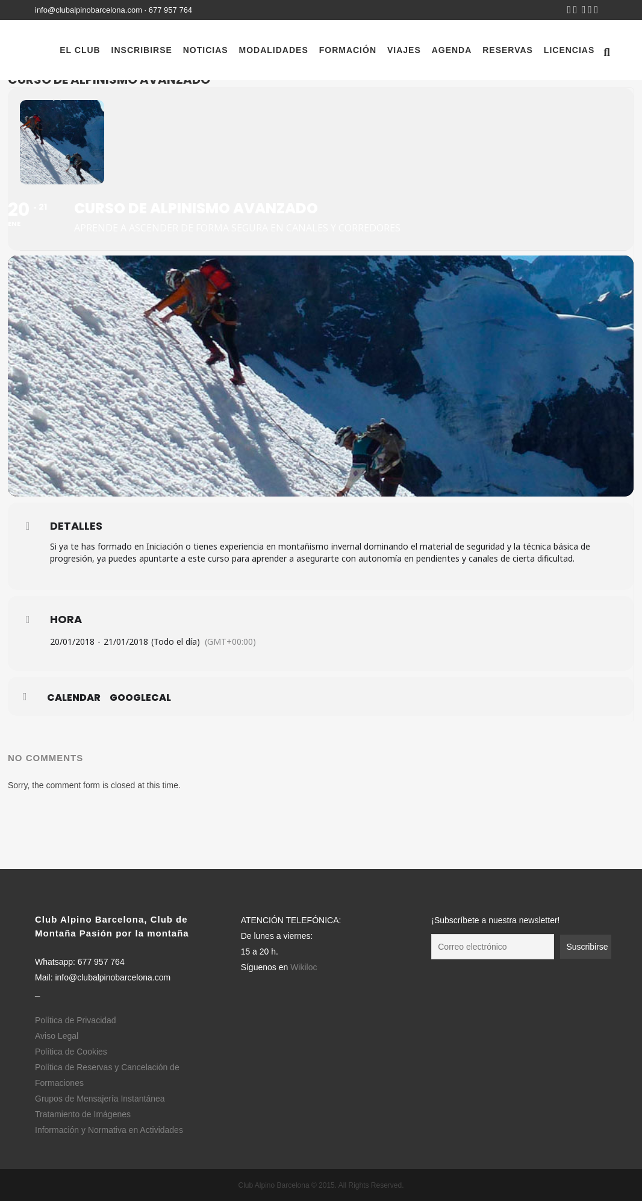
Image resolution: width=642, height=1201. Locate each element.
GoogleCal (140, 698)
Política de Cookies (71, 1051)
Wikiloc (303, 967)
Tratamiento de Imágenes (83, 1114)
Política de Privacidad (75, 1020)
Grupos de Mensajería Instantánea (100, 1098)
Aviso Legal (56, 1036)
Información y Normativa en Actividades (109, 1130)
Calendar (74, 698)
